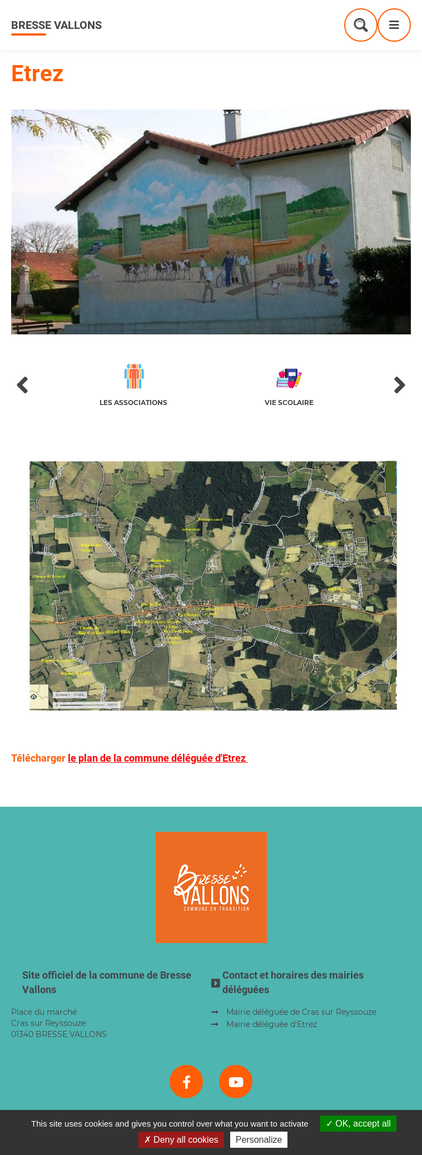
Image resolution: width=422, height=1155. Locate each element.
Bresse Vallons (56, 25)
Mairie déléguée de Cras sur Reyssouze (301, 1012)
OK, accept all (358, 1123)
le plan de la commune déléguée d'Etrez (158, 758)
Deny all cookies (181, 1139)
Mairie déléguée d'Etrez (271, 1024)
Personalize (259, 1139)
